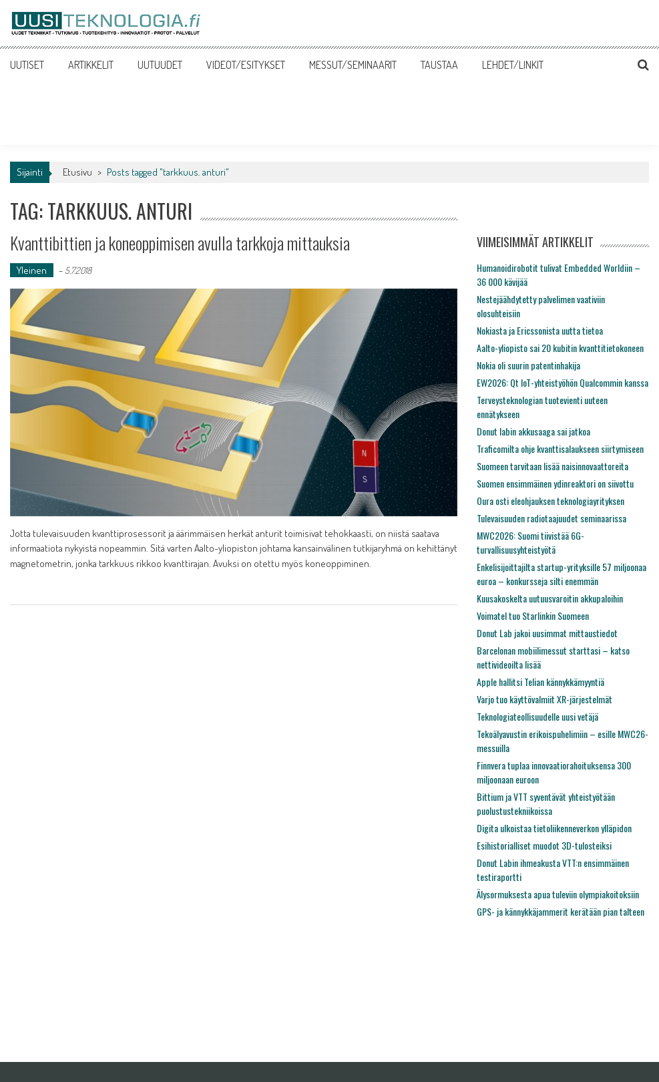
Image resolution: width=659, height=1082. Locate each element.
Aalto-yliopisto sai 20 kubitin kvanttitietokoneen (560, 348)
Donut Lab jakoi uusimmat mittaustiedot (547, 633)
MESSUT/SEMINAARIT (353, 64)
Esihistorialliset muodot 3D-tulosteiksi (544, 845)
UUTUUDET (160, 64)
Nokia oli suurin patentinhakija (528, 365)
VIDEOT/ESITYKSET (245, 64)
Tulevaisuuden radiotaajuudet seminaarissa (551, 518)
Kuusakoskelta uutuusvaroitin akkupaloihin (550, 598)
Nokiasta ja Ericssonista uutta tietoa (540, 330)
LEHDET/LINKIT (512, 64)
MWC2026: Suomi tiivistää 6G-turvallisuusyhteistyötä (530, 542)
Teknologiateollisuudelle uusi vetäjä (537, 716)
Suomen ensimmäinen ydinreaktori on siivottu (555, 483)
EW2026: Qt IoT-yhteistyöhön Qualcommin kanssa (562, 382)
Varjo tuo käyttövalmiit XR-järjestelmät (544, 699)
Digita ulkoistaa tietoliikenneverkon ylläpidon (554, 828)
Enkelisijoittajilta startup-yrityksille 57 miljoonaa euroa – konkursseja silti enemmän (561, 574)
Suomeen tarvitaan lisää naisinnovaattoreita (552, 466)
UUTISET (27, 64)
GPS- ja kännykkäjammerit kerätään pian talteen (560, 911)
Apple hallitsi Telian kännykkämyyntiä (540, 682)
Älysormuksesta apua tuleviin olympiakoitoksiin (558, 894)
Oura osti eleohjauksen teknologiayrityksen (550, 501)
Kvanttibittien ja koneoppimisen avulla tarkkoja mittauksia (180, 243)
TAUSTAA (439, 64)
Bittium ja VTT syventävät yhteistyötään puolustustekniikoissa (546, 803)
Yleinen (32, 270)
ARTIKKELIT (91, 64)
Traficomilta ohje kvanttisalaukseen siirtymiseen (560, 448)
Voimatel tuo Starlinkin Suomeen (533, 615)
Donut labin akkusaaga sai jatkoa (533, 431)
